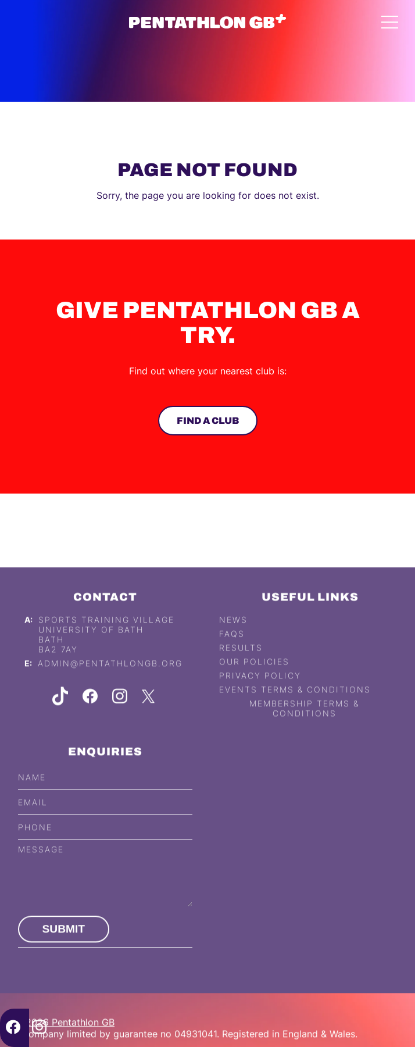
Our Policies (254, 678)
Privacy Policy (260, 692)
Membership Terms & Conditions (304, 725)
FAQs (232, 650)
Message (41, 866)
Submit (63, 945)
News (233, 636)
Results (241, 664)
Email (33, 818)
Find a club (207, 421)
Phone (35, 843)
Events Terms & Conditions (295, 706)
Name (32, 793)
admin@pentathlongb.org (110, 680)
